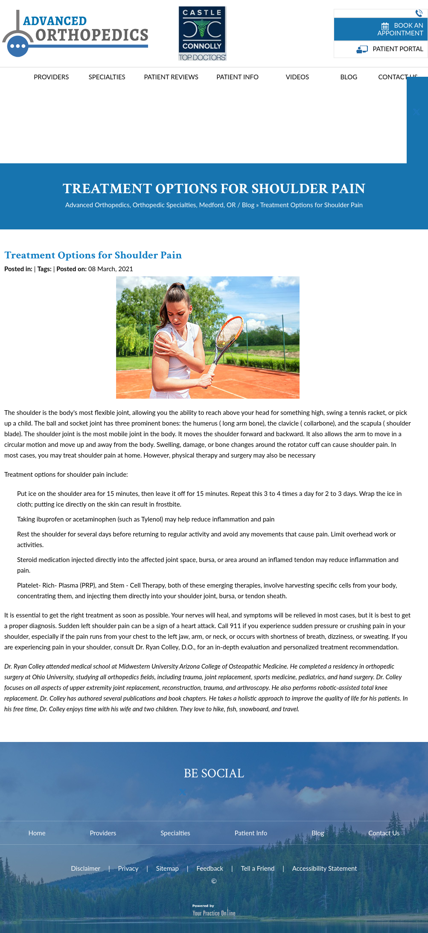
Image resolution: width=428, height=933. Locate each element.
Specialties (107, 77)
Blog (348, 77)
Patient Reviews (171, 77)
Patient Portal (390, 49)
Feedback (209, 868)
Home (12, 78)
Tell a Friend (258, 868)
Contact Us (397, 77)
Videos (297, 77)
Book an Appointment (400, 29)
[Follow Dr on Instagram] (417, 158)
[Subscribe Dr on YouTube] (417, 135)
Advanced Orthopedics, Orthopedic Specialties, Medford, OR (150, 205)
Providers (51, 77)
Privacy (128, 868)
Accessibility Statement (324, 868)
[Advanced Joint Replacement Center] (74, 32)
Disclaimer (85, 868)
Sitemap (167, 868)
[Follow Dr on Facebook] (417, 88)
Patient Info (237, 77)
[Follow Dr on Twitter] (417, 111)
